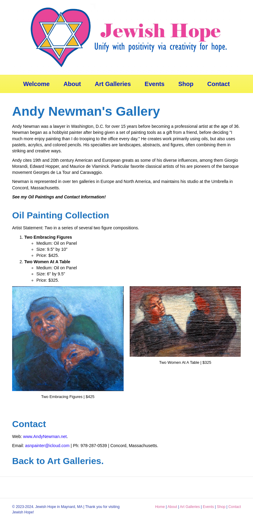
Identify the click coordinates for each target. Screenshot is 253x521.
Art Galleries (113, 84)
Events (155, 84)
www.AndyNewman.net (45, 436)
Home (160, 507)
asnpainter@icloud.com (47, 445)
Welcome (36, 84)
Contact (218, 84)
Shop (186, 84)
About (72, 84)
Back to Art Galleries (56, 461)
